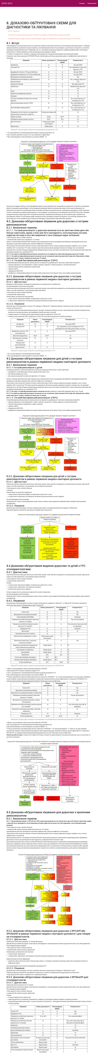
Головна (82, 3)
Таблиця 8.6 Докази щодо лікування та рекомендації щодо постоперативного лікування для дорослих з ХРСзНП (44, 39)
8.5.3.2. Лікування (13, 31)
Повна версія (92, 3)
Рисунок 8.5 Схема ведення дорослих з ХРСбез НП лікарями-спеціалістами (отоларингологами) (39, 35)
